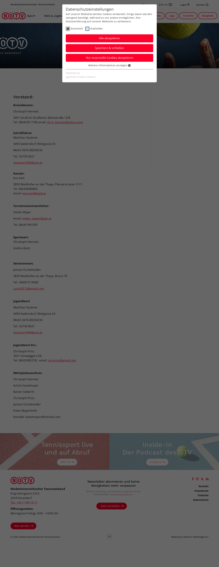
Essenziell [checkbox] (77, 28)
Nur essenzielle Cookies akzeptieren (109, 58)
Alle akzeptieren (109, 38)
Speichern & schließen (109, 48)
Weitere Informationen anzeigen (109, 65)
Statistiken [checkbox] (96, 28)
